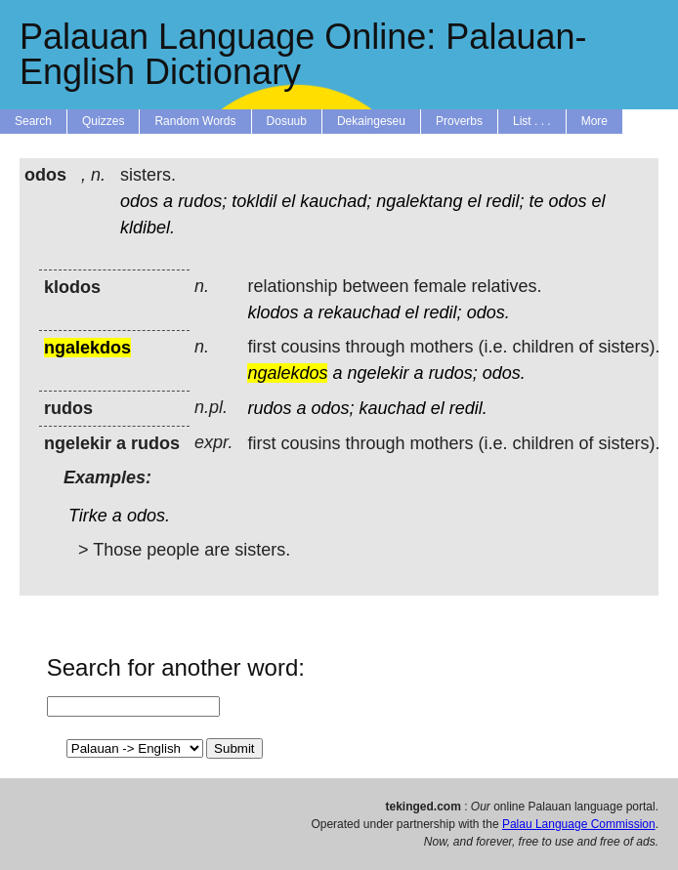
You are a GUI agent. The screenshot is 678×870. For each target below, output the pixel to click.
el (288, 201)
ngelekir (378, 373)
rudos (269, 408)
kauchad (393, 408)
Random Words (194, 121)
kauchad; (335, 201)
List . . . (532, 121)
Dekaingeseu (371, 121)
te (536, 201)
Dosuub (287, 121)
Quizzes (103, 121)
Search (33, 121)
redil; (505, 201)
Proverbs (459, 121)
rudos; (202, 201)
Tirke (87, 515)
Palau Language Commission (579, 824)
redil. (468, 408)
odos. (488, 312)
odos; (332, 408)
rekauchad (359, 312)
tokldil (254, 201)
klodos (272, 312)
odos (139, 201)
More (594, 121)
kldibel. (147, 227)
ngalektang (419, 201)
